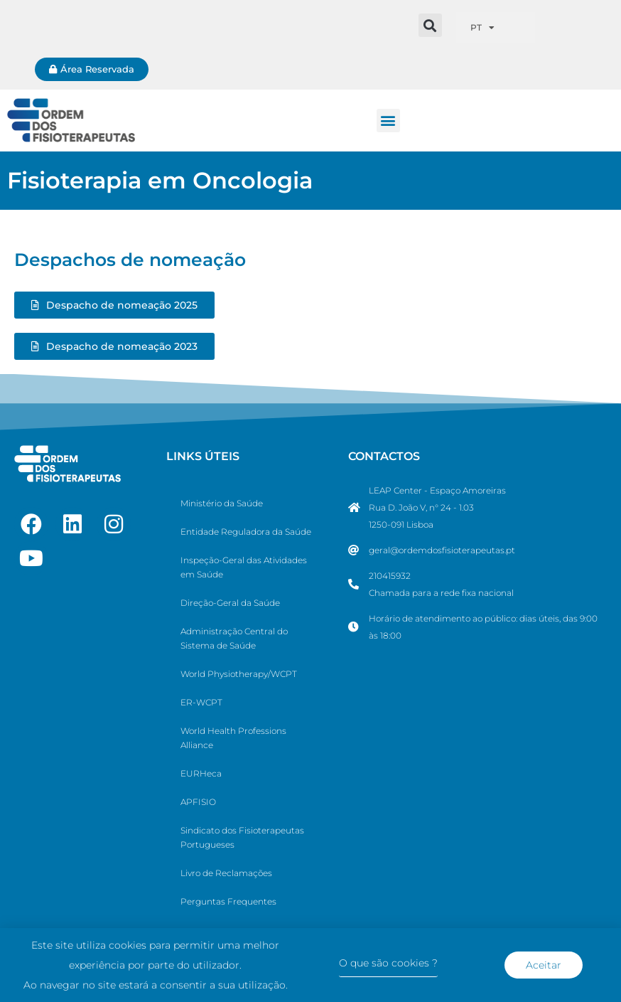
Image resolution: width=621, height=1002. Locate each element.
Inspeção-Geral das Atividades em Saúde (243, 567)
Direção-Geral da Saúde (230, 602)
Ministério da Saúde (221, 503)
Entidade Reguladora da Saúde (245, 531)
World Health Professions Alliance (233, 737)
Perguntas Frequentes (228, 901)
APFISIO (198, 801)
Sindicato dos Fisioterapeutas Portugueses (242, 837)
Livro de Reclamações (226, 873)
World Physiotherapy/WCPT (238, 673)
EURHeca (201, 773)
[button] (430, 25)
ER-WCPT (201, 702)
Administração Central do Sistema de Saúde (234, 638)
